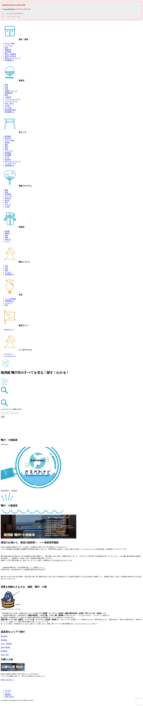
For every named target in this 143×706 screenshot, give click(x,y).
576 (3, 17)
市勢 (6, 267)
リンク (7, 693)
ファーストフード (11, 102)
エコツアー (9, 197)
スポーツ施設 (9, 141)
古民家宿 (8, 52)
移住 (6, 306)
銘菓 (6, 238)
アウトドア (9, 151)
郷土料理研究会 (10, 110)
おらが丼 (8, 108)
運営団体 (8, 695)
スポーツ (8, 205)
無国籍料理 (9, 93)
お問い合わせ (9, 697)
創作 (6, 203)
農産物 (7, 234)
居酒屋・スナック (11, 91)
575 (3, 14)
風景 (6, 145)
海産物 (7, 232)
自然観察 (8, 195)
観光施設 (8, 137)
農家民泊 (8, 50)
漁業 (6, 193)
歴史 (6, 269)
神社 (6, 147)
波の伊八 (8, 160)
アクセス (8, 273)
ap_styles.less (9, 9)
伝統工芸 (8, 240)
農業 (6, 190)
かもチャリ (9, 354)
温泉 (6, 149)
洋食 (6, 87)
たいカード (9, 303)
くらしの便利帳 (10, 299)
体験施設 (8, 153)
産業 (6, 271)
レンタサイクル (10, 164)
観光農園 (8, 156)
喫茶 (6, 96)
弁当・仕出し (9, 104)
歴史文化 (8, 139)
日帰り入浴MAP (10, 56)
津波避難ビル (9, 61)
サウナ (7, 158)
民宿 (6, 48)
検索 (3, 417)
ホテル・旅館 (9, 44)
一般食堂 (8, 98)
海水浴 (7, 143)
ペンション (9, 46)
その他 (7, 106)
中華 (6, 89)
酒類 (6, 236)
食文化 (7, 201)
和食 (6, 85)
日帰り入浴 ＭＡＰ (7, 680)
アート (7, 242)
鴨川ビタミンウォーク (13, 59)
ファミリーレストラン (13, 100)
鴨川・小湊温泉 (10, 54)
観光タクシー (9, 330)
